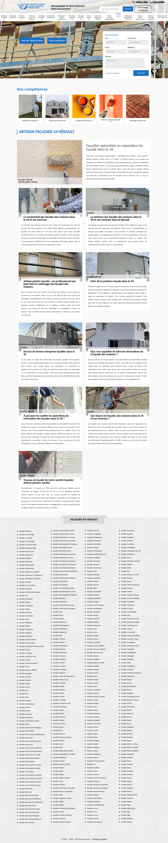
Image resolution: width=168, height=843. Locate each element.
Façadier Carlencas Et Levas (130, 646)
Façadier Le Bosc (126, 703)
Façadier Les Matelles (94, 592)
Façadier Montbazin (93, 561)
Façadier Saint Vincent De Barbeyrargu (32, 734)
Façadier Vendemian (26, 599)
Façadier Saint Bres (59, 598)
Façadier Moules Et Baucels (62, 822)
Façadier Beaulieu (127, 737)
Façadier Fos (91, 764)
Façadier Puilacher (59, 673)
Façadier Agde (125, 815)
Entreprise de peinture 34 (21, 17)
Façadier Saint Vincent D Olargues (30, 728)
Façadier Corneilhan (127, 544)
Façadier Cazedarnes (128, 605)
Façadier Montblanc (93, 558)
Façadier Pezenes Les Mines (62, 737)
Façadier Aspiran (126, 781)
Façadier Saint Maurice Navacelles (30, 775)
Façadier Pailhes (58, 768)
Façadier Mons (92, 571)
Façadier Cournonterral (94, 822)
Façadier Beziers (126, 720)
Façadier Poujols (58, 693)
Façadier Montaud (93, 564)
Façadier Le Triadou (25, 653)
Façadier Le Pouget (59, 700)
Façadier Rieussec (59, 642)
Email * (107, 47)
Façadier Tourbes (24, 660)
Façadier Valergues (25, 633)
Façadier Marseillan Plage (27, 548)
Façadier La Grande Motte (27, 545)
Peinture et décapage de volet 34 (98, 17)
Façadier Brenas (126, 690)
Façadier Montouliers (94, 541)
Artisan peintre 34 (89, 17)
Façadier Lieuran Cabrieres (96, 646)
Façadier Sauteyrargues (27, 704)
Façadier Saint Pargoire (26, 762)
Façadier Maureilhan (94, 598)
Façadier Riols (57, 636)
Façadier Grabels (92, 727)
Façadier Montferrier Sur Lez (96, 554)
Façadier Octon (58, 781)
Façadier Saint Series (26, 738)
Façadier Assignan (127, 771)
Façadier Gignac (92, 737)
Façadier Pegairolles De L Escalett (64, 754)
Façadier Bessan (126, 717)
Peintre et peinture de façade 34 (31, 17)
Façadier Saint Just (25, 792)
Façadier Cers (125, 571)
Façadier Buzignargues (128, 686)
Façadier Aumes (126, 778)
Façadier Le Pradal (59, 683)
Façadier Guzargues (93, 720)
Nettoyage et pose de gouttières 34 (61, 17)
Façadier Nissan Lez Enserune (63, 791)
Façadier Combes (126, 541)
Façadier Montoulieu (94, 544)
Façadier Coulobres (127, 537)
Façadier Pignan (58, 727)
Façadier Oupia (58, 771)
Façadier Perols (58, 744)
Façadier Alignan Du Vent (129, 795)
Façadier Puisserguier (60, 653)
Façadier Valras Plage (26, 616)
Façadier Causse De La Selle (130, 622)
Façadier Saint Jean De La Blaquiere (31, 802)
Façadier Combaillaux (128, 548)
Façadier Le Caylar (127, 609)
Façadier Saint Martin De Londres (30, 782)
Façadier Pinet (58, 730)
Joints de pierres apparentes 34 (140, 17)
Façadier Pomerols (59, 717)
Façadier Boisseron (127, 714)
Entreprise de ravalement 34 (51, 16)
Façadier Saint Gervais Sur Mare (63, 534)
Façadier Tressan (24, 650)
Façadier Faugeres (93, 795)
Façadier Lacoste (92, 700)
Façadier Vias (23, 596)
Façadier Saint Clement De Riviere (64, 568)
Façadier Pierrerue (59, 734)
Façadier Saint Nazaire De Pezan (29, 768)
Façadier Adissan (126, 822)
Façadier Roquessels (59, 622)
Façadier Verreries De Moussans (29, 592)
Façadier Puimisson (59, 656)
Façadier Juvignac (93, 703)
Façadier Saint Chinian (60, 585)
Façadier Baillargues (127, 754)
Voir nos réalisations (32, 41)
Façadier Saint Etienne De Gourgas (64, 564)
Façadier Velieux (24, 609)
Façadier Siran (23, 694)
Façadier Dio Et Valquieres (95, 805)
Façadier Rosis (58, 612)
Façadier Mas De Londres (95, 605)
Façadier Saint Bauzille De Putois (64, 588)
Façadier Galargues (93, 747)
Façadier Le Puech (59, 666)
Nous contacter (57, 41)
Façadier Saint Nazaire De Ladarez (30, 765)
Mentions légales (100, 839)
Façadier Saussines (25, 714)
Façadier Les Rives (59, 639)
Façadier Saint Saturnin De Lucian (30, 741)
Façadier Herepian (93, 717)
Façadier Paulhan (58, 761)
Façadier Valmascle (25, 612)
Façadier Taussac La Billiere (28, 670)
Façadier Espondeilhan (94, 798)
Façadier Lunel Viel (93, 619)
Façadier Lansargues (93, 690)
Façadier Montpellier (94, 534)
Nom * (107, 38)
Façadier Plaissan (58, 720)
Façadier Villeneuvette (26, 565)
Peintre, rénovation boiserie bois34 (109, 17)
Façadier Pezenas (58, 741)
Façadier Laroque (92, 683)
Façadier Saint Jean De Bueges (29, 816)
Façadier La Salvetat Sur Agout (29, 721)
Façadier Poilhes (58, 714)
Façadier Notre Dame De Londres (64, 788)
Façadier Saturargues (26, 717)
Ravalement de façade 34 (12, 16)
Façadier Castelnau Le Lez (129, 625)
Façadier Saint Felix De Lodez (62, 548)
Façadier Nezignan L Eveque (62, 798)
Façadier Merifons (93, 595)
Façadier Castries (126, 629)
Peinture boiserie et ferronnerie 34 (162, 16)
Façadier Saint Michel (26, 772)
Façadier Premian (59, 663)
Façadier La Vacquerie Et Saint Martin (31, 646)
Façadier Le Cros (92, 808)
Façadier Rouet (58, 615)
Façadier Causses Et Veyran (130, 619)
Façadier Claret (126, 558)
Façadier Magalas (93, 622)
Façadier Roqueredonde (61, 625)
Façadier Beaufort (127, 734)
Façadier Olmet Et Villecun (62, 778)
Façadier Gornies (92, 730)
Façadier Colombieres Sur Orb (131, 551)
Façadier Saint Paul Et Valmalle (29, 758)
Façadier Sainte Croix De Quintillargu (65, 571)
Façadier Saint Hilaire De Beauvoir (30, 819)
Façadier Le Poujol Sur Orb (62, 703)
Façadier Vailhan (24, 626)
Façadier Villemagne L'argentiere (30, 579)
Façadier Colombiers (128, 554)
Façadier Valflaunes (25, 623)
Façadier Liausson (93, 656)
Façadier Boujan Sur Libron (130, 700)
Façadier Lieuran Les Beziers (96, 649)
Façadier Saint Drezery (60, 575)
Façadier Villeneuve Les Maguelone (30, 575)
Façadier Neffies (58, 802)
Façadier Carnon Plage (26, 535)
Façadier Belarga (126, 730)
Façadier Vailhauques (26, 629)
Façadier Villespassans (26, 568)
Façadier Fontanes (93, 774)
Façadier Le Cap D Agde (27, 541)
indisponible (140, 2)
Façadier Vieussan (25, 582)
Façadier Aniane (126, 791)
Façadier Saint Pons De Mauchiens (30, 751)
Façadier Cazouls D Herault (130, 595)
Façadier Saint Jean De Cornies (29, 812)
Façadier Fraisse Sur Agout (96, 761)
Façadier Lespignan (93, 659)
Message (108, 56)
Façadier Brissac (126, 683)
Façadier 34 (118, 16)
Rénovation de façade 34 (72, 17)
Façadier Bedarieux (127, 727)
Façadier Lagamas (93, 693)
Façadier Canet (126, 663)
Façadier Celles (126, 568)
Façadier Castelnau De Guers (130, 636)
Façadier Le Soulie (25, 677)
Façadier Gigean (92, 734)
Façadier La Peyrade (25, 538)
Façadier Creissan (93, 819)
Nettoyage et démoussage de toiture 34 (128, 17)
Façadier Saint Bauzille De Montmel (65, 595)
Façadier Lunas (92, 632)
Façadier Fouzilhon (93, 768)
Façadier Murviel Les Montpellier (64, 808)
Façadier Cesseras (127, 578)
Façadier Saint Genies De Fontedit (64, 541)
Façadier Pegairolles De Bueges (63, 751)
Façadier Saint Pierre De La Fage (29, 755)
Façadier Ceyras (126, 581)
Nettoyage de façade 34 (4, 17)
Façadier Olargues (59, 785)
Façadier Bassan (126, 741)
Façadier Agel (125, 812)
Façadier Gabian (92, 751)
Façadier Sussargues (25, 673)
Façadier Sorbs (24, 697)
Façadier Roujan (58, 619)
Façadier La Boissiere (128, 707)
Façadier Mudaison (59, 819)
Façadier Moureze (93, 531)
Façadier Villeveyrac (25, 562)
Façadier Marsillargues (94, 609)
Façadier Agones (126, 802)
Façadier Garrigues (93, 741)
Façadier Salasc (24, 724)
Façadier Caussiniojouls (128, 612)
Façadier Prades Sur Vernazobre (63, 676)
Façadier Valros (24, 619)
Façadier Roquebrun (59, 632)
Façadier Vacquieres (25, 636)
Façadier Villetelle (25, 558)
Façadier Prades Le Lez (60, 680)
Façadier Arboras (126, 785)
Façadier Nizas (58, 795)
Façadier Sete (23, 690)
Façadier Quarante (59, 649)
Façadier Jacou (92, 707)
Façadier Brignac (126, 680)
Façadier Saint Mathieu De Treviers (30, 778)
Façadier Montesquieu (94, 551)
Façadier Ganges (92, 744)
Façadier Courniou (127, 534)
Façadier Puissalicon (59, 659)
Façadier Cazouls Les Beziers (130, 598)
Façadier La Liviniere (93, 642)
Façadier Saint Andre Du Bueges (63, 605)
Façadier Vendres (25, 602)
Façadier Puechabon (59, 669)
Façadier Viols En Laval (26, 551)
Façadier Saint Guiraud (26, 822)
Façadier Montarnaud (94, 568)
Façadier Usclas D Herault (27, 640)
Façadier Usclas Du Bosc (27, 643)
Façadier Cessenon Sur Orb (130, 575)
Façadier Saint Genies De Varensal (64, 554)
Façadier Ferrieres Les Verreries (97, 785)
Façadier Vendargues (26, 606)
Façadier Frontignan (93, 754)
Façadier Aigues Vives (128, 808)
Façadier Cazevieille (127, 602)
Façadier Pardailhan (59, 758)
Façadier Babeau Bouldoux (130, 751)
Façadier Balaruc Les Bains (129, 747)
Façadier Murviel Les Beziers (62, 815)
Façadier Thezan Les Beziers (28, 663)
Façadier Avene (126, 761)
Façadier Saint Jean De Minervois (30, 799)
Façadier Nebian (58, 805)
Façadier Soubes (24, 684)
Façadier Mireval (92, 581)
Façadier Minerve (93, 585)
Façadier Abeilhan (127, 819)
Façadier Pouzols (58, 686)
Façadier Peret (58, 747)
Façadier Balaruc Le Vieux (129, 744)
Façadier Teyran (24, 667)
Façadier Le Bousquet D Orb (130, 697)
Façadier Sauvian (24, 707)
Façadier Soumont (25, 680)
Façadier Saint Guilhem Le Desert (64, 537)
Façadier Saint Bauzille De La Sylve (64, 592)
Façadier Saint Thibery (26, 731)
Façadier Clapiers (126, 564)
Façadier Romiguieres (60, 629)
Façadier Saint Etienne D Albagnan (64, 578)
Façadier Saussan (24, 711)
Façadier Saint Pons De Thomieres (30, 748)
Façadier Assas (126, 768)
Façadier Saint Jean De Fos (28, 806)
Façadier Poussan (59, 697)
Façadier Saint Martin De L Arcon (30, 785)
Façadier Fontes (92, 771)
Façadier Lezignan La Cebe (95, 663)
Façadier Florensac (93, 781)
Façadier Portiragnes (60, 707)
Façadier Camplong (127, 659)
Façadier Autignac (127, 764)
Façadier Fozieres (92, 758)
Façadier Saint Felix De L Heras (63, 558)
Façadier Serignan (25, 701)
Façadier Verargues (25, 589)
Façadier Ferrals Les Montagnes (97, 788)
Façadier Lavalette (93, 666)
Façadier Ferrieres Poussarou (96, 778)
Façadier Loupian (92, 636)
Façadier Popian (58, 710)
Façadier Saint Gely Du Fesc (62, 551)
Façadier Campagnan (128, 666)
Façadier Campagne (127, 656)
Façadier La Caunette (128, 632)
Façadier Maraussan (93, 625)
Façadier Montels (93, 548)
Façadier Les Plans (59, 724)
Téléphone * (132, 47)
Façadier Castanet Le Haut (129, 639)
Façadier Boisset (126, 710)
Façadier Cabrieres (127, 669)
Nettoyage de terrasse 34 (81, 17)
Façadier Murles (58, 812)
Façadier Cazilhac (126, 592)
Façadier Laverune (93, 669)
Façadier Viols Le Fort (26, 555)
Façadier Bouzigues (127, 693)
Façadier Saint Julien (26, 789)
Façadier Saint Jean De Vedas (28, 795)
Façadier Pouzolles (59, 690)
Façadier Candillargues (128, 653)
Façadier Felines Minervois (96, 791)
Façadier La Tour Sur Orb (27, 657)
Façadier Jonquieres (93, 714)
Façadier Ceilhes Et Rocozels (130, 585)
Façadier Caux (125, 615)
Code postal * (132, 38)
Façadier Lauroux (92, 680)
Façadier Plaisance (25, 531)
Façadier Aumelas (127, 774)
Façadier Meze (92, 588)
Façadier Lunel (92, 629)
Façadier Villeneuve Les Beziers (29, 572)
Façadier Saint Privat (26, 745)
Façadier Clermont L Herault (130, 561)
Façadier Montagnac (94, 578)
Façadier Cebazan (127, 588)
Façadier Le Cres (92, 815)
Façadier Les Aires (127, 798)
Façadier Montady (93, 575)
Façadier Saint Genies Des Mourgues (65, 544)
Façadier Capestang (127, 649)
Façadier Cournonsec (128, 531)
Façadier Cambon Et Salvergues (131, 673)
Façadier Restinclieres (60, 646)
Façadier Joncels (92, 710)
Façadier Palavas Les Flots (61, 764)
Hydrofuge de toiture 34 (42, 17)
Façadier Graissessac (94, 724)
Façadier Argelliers (127, 788)
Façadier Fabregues (93, 802)
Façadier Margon (92, 615)
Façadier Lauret (92, 676)
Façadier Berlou (126, 724)
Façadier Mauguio (93, 602)
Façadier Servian (24, 687)
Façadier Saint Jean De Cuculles (29, 809)
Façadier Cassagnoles (128, 642)
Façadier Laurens (92, 673)
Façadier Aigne (126, 805)
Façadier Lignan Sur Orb (95, 653)
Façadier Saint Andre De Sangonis (64, 609)
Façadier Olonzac (58, 774)
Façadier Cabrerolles (128, 676)
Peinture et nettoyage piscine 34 (151, 17)
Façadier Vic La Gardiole (27, 585)
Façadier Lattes (92, 686)
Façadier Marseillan (93, 612)
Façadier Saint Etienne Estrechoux (64, 561)
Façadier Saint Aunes (60, 602)
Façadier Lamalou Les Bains (96, 697)
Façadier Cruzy (92, 812)
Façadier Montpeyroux (94, 537)
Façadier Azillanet (127, 758)
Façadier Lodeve (92, 639)
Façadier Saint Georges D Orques (64, 531)
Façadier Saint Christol (60, 581)
